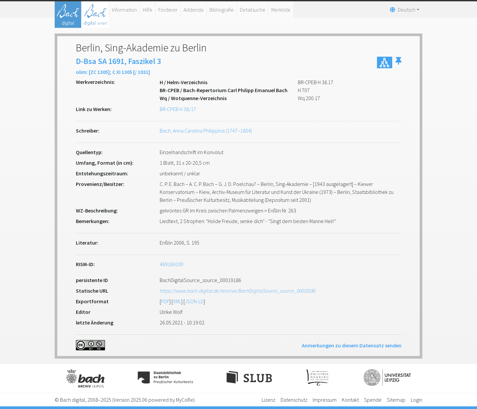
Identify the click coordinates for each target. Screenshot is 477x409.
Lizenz (268, 399)
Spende (373, 399)
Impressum (325, 399)
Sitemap (396, 399)
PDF (165, 301)
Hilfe (147, 9)
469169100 (172, 264)
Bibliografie (221, 9)
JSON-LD (194, 301)
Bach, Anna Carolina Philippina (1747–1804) (206, 130)
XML (177, 301)
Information (124, 9)
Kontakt (350, 399)
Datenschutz (294, 399)
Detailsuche (252, 9)
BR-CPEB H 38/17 (178, 109)
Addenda (193, 9)
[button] (398, 62)
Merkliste (281, 9)
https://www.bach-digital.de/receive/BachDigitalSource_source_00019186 (237, 290)
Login (416, 399)
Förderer (168, 9)
